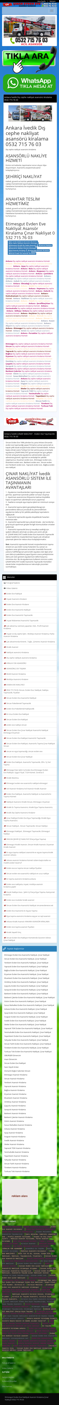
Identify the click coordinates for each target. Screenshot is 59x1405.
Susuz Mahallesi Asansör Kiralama (18, 1125)
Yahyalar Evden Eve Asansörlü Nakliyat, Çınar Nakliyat (26, 1040)
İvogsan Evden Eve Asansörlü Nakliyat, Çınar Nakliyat (26, 1017)
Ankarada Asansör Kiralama (38, 250)
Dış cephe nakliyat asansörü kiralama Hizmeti (28, 261)
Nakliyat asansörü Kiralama (16, 652)
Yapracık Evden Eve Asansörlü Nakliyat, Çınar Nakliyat (26, 966)
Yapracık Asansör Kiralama (15, 1086)
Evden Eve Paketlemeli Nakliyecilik (19, 708)
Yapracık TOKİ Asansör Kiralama (17, 1148)
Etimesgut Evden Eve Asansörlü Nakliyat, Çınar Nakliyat (26, 955)
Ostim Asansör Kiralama (14, 1121)
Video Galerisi (10, 588)
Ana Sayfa (41, 1)
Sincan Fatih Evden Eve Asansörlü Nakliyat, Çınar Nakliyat (27, 1044)
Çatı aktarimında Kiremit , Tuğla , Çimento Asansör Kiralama (29, 641)
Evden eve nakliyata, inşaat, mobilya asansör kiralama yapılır (23, 885)
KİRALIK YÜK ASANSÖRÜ (15, 663)
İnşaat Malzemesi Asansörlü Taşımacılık (21, 620)
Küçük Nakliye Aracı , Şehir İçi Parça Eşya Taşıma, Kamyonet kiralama (29, 893)
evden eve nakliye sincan (15, 725)
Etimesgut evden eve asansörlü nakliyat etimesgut (26, 783)
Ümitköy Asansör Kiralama (15, 1102)
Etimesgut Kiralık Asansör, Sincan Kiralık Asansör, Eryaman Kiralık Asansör (29, 845)
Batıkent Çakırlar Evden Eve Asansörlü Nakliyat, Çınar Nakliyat (29, 997)
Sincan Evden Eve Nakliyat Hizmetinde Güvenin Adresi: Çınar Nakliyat (27, 938)
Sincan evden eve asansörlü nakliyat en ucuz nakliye (26, 873)
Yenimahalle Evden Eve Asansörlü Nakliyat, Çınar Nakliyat (27, 1032)
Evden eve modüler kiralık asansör (19, 900)
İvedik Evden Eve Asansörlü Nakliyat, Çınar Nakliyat (25, 1020)
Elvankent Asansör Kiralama (15, 1098)
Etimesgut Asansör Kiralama (19, 252)
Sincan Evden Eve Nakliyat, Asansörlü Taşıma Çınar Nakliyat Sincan (29, 744)
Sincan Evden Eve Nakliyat (16, 719)
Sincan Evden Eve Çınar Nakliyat (18, 756)
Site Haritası (7, 1386)
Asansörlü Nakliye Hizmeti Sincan (21, 247)
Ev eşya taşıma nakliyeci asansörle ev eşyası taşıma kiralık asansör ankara (28, 853)
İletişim (53, 1)
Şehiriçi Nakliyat (45, 245)
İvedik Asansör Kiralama (14, 1140)
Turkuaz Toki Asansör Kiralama (16, 1171)
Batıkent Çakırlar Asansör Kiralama (18, 1117)
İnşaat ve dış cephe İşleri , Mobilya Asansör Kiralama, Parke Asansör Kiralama (29, 635)
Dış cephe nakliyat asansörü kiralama (20, 658)
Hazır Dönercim (10, 1059)
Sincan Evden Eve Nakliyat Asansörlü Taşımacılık (25, 738)
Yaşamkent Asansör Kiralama (16, 1156)
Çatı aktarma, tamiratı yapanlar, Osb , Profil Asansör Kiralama (26, 627)
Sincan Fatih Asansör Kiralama (16, 1163)
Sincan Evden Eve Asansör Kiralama (22, 253)
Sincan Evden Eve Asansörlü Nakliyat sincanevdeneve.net (28, 905)
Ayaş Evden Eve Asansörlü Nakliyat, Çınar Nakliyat (24, 1013)
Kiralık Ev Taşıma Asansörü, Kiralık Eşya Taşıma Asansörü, (28, 807)
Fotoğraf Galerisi (12, 583)
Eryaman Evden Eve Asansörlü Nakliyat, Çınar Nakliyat (26, 974)
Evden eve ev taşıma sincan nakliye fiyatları (23, 868)
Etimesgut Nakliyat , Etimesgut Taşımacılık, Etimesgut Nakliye (27, 832)
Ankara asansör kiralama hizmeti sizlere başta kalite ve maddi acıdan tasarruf (27, 861)
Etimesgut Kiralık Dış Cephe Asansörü (23, 245)
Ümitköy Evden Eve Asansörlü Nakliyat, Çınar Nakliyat (26, 982)
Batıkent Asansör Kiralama (15, 1113)
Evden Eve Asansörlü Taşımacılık (18, 615)
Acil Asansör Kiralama (17, 250)
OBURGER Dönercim (12, 1055)
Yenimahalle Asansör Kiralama (16, 1152)
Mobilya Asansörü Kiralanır (16, 679)
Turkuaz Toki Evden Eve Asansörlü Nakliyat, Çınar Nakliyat (28, 1051)
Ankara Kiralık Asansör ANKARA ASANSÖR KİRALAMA (26, 921)
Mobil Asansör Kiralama (15, 674)
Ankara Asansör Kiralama (14, 1129)
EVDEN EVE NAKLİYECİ (14, 684)
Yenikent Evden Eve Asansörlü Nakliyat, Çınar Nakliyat (26, 962)
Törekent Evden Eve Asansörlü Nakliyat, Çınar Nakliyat (26, 1047)
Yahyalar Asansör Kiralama (15, 1160)
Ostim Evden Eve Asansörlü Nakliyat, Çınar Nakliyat (25, 1001)
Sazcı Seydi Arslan (11, 1067)
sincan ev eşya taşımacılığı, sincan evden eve (23, 751)
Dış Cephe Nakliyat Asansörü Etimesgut (23, 243)
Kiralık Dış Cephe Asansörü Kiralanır (19, 812)
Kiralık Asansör (11, 647)
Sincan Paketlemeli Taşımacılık (17, 703)
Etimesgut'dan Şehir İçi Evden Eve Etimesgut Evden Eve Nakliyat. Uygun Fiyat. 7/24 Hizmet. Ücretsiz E (26, 771)
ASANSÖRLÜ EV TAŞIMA (15, 668)
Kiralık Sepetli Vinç (12, 932)
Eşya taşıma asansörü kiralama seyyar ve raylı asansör (27, 916)
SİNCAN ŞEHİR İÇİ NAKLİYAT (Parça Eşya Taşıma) (25, 839)
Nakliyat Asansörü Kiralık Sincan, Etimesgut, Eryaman (27, 802)
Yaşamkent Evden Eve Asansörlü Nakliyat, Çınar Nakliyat (27, 1036)
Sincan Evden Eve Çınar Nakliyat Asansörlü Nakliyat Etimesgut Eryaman (26, 731)
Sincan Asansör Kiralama (14, 1078)
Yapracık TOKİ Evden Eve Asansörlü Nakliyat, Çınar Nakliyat (28, 1028)
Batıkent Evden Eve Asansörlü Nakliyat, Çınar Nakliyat (26, 993)
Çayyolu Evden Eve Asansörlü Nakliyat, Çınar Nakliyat (26, 986)
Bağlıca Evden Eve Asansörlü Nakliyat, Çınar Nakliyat (25, 970)
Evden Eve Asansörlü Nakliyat (17, 610)
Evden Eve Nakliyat (13, 593)
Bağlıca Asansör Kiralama (14, 1090)
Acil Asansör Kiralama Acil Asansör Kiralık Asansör (25, 788)
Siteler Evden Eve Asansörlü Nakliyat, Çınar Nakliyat (25, 1024)
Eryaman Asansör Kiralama (15, 1094)
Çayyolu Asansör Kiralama (15, 1105)
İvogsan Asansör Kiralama (14, 1136)
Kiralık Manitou (11, 778)
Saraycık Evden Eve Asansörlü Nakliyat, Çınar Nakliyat (26, 989)
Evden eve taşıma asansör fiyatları (19, 927)
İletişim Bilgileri (8, 1377)
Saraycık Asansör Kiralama (15, 1109)
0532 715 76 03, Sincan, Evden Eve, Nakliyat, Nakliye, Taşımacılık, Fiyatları (26, 691)
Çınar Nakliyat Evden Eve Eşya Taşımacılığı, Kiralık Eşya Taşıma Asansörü (27, 819)
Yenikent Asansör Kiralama (15, 1082)
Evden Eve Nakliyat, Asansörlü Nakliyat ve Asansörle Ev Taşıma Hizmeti (27, 795)
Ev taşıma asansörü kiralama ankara (20, 879)
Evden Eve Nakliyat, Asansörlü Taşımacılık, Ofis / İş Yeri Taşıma (27, 763)
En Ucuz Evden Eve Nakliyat (16, 714)
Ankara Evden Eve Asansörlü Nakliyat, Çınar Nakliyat (25, 1009)
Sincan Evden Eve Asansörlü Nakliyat (20, 698)
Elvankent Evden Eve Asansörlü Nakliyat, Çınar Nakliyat (26, 978)
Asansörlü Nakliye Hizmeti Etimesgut (22, 248)
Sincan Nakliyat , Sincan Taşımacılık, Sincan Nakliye (26, 826)
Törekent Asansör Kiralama (15, 1167)
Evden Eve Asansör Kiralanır (16, 604)
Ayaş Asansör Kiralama (13, 1132)
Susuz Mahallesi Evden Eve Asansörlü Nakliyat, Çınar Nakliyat (29, 1005)
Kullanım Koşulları (9, 1381)
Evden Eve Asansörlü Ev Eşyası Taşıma (20, 911)
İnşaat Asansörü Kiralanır (15, 599)
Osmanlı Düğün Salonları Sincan (17, 1071)
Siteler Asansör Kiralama (14, 1144)
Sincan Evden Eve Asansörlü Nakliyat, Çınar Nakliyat (25, 959)
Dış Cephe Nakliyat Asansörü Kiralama (23, 242)
